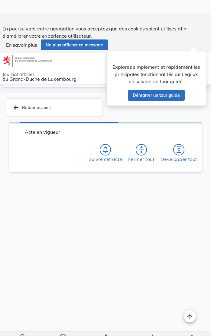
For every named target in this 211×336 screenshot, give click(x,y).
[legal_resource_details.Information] (62, 326)
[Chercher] (23, 326)
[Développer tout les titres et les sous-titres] (179, 133)
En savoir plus (21, 30)
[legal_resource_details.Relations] (105, 326)
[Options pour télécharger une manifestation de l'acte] (152, 326)
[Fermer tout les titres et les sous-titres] (141, 133)
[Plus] (191, 326)
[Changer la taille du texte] (190, 162)
